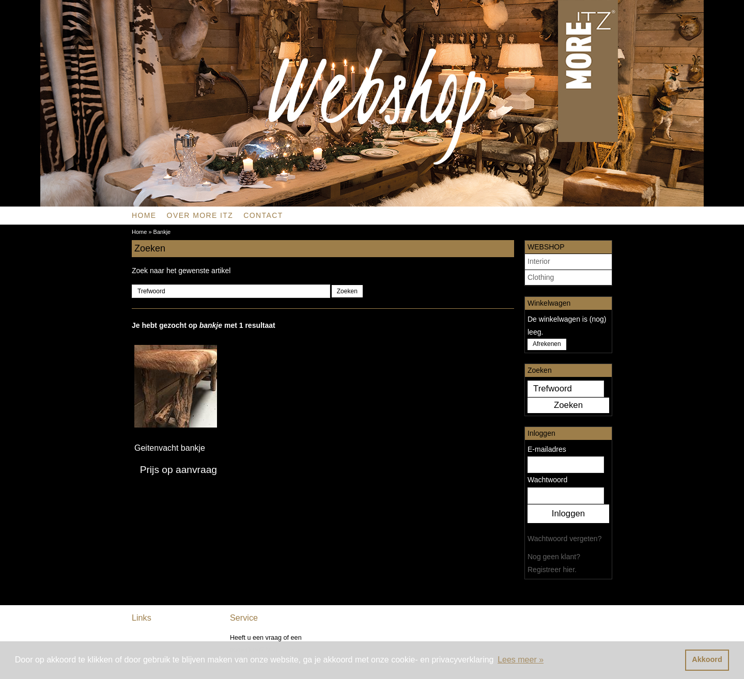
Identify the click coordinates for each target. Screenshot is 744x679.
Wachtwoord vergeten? (564, 538)
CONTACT (263, 215)
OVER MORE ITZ (200, 215)
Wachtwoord (547, 480)
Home (144, 215)
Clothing (541, 277)
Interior (539, 261)
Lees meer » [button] (521, 659)
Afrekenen (547, 344)
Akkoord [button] (707, 659)
